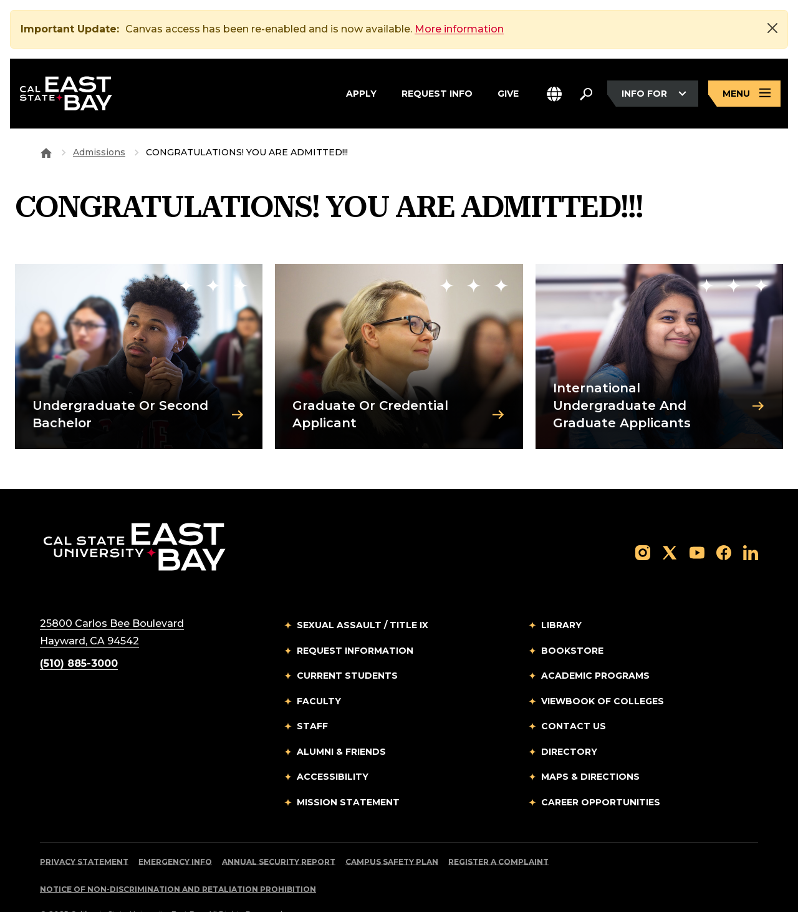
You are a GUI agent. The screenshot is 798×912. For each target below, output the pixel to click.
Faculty (319, 672)
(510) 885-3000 (79, 635)
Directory (569, 723)
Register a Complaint (498, 833)
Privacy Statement (84, 833)
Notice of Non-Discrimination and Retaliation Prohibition (178, 860)
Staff (312, 697)
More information (459, 29)
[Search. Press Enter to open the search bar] (586, 93)
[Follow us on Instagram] (642, 523)
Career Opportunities (600, 773)
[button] (554, 94)
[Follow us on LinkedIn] (750, 523)
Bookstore (572, 622)
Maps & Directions (590, 748)
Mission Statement (348, 773)
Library (561, 596)
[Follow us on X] (669, 523)
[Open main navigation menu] (744, 93)
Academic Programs (595, 646)
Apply (361, 93)
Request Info (437, 93)
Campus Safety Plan (391, 833)
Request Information (355, 622)
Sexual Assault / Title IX (362, 596)
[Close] (772, 28)
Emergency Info (175, 833)
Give (508, 93)
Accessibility (332, 748)
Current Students (347, 646)
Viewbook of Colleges (602, 672)
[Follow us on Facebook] (723, 523)
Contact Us (573, 697)
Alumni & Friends (341, 723)
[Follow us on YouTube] (697, 523)
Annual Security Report (278, 833)
